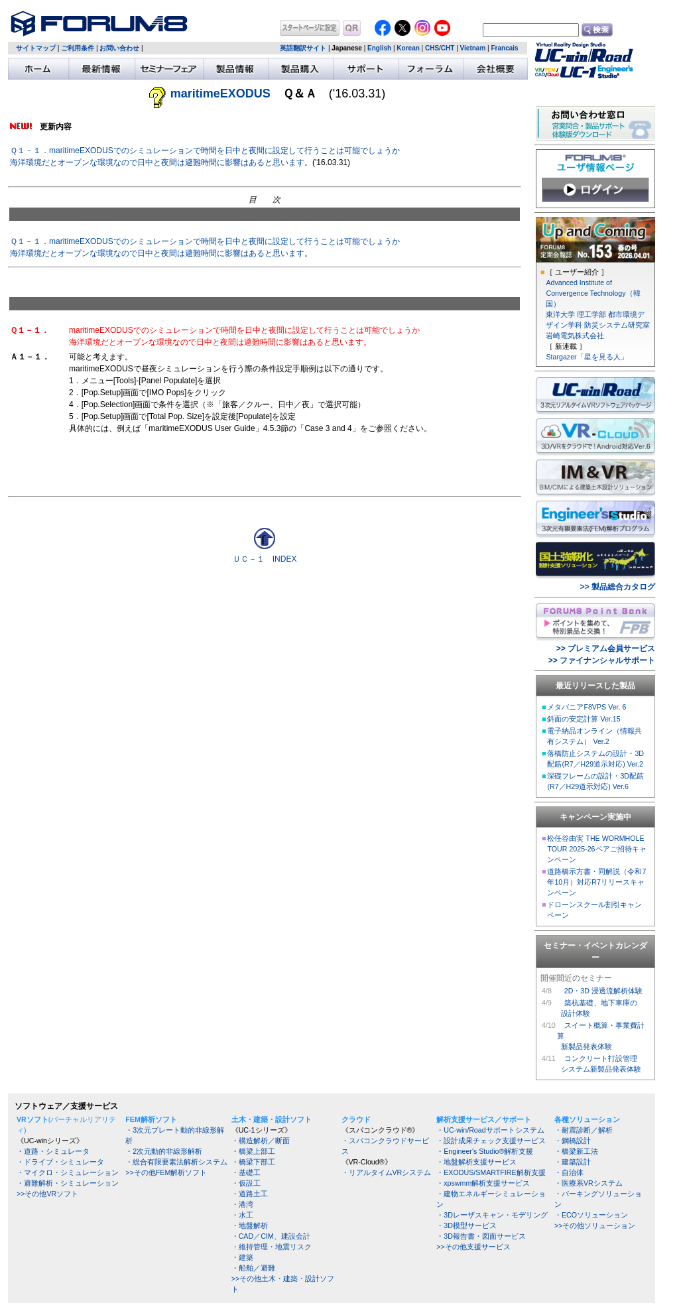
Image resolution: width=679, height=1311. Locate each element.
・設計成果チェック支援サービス (491, 1141)
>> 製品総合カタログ (617, 587)
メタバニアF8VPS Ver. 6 (586, 707)
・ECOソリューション (591, 1215)
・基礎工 (246, 1172)
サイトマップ (36, 48)
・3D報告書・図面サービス (481, 1236)
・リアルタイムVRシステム (386, 1172)
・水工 (242, 1215)
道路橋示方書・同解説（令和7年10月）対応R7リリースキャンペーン (596, 882)
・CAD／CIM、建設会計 (270, 1236)
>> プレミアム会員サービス (605, 648)
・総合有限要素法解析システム (176, 1162)
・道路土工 (249, 1194)
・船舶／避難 (253, 1268)
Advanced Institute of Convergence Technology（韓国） (593, 293)
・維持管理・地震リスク (271, 1247)
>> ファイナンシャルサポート (601, 660)
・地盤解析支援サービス (476, 1162)
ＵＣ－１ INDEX (265, 559)
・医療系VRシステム (588, 1183)
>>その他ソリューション (594, 1225)
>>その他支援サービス (473, 1247)
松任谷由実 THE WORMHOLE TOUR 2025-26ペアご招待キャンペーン (596, 848)
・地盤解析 (249, 1225)
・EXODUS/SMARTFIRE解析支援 (490, 1172)
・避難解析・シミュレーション (68, 1183)
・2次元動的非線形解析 (163, 1151)
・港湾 (242, 1204)
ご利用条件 (77, 48)
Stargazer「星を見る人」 (586, 357)
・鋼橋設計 (572, 1141)
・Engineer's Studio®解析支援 (484, 1151)
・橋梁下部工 (253, 1162)
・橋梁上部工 (253, 1151)
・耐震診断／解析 (583, 1130)
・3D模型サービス (466, 1225)
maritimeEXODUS (220, 93)
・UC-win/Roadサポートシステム (490, 1130)
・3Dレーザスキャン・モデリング (492, 1215)
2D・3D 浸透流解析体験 (603, 991)
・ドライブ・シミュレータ (60, 1162)
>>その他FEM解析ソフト (166, 1172)
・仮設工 (246, 1183)
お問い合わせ (119, 48)
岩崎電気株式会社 (575, 336)
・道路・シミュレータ (53, 1151)
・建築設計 (572, 1162)
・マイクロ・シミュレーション (68, 1172)
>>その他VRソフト (47, 1194)
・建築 (242, 1257)
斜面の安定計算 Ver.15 (583, 719)
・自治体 (569, 1172)
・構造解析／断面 (260, 1141)
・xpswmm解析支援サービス (483, 1183)
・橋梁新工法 (576, 1151)
